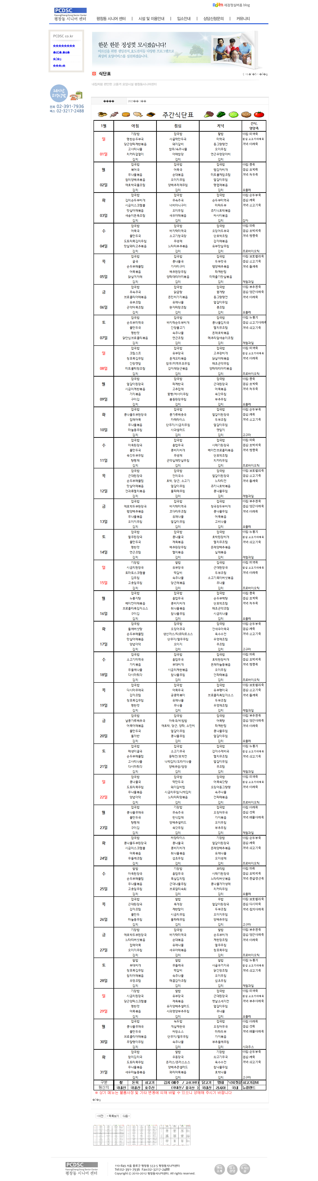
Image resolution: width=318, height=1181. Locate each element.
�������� (64, 45)
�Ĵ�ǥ (57, 58)
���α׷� (59, 65)
